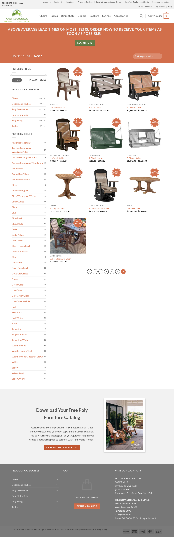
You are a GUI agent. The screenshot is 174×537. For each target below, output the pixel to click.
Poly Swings (18, 120)
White (15, 362)
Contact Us (58, 2)
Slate (14, 323)
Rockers (94, 15)
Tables (54, 15)
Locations (70, 2)
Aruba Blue (17, 168)
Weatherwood (19, 345)
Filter (17, 80)
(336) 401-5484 (123, 514)
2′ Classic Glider (57, 158)
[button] (158, 16)
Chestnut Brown (20, 251)
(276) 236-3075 (123, 510)
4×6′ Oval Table (133, 208)
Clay (14, 257)
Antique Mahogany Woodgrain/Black (21, 150)
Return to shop (87, 506)
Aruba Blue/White (21, 179)
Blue (14, 212)
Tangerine (16, 329)
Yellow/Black (18, 373)
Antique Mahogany (21, 142)
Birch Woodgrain (20, 190)
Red (14, 306)
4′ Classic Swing (96, 158)
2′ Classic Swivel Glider (99, 208)
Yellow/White (18, 378)
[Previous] (89, 271)
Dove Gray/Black (20, 268)
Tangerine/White (20, 340)
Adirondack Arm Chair (60, 259)
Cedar (15, 229)
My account (160, 6)
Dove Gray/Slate (20, 273)
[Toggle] (44, 98)
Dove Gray (17, 262)
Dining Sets (67, 15)
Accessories (121, 15)
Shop (26, 56)
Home (16, 56)
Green (15, 279)
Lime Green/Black (20, 295)
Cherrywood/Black (21, 245)
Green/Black (18, 284)
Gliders (82, 15)
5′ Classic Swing (134, 158)
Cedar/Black (18, 234)
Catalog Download (144, 6)
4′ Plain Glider (95, 107)
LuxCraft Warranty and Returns (109, 2)
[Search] (141, 16)
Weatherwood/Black (22, 351)
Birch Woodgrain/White (24, 196)
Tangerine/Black (20, 334)
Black (14, 207)
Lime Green (17, 290)
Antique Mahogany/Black (24, 157)
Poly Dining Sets (20, 114)
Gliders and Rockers (21, 103)
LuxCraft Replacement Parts (137, 2)
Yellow (15, 367)
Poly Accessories (20, 109)
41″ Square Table (57, 208)
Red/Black (17, 312)
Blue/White (17, 223)
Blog (170, 6)
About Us (47, 2)
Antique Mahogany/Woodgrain (27, 162)
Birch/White (18, 201)
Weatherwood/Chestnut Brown (27, 356)
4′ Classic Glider (134, 107)
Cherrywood (18, 240)
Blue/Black (17, 218)
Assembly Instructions (161, 2)
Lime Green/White (21, 301)
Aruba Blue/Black (20, 173)
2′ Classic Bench (57, 107)
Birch (14, 185)
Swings (106, 15)
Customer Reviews (85, 2)
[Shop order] (147, 56)
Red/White (17, 317)
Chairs (43, 15)
